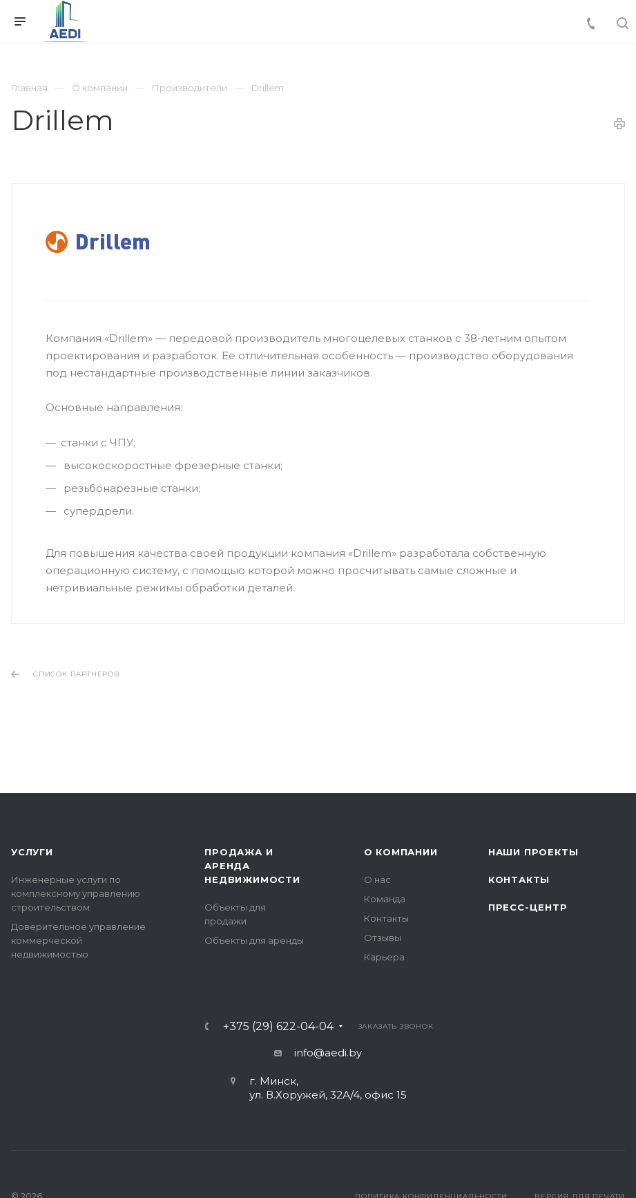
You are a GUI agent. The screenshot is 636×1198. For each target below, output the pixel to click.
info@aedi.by (328, 1052)
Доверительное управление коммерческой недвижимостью (78, 940)
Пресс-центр (528, 907)
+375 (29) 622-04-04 (278, 1026)
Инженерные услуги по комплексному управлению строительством (75, 893)
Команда (384, 898)
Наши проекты (533, 851)
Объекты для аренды (254, 940)
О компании (401, 851)
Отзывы (382, 937)
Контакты (386, 918)
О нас (377, 879)
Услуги (32, 851)
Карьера (384, 956)
